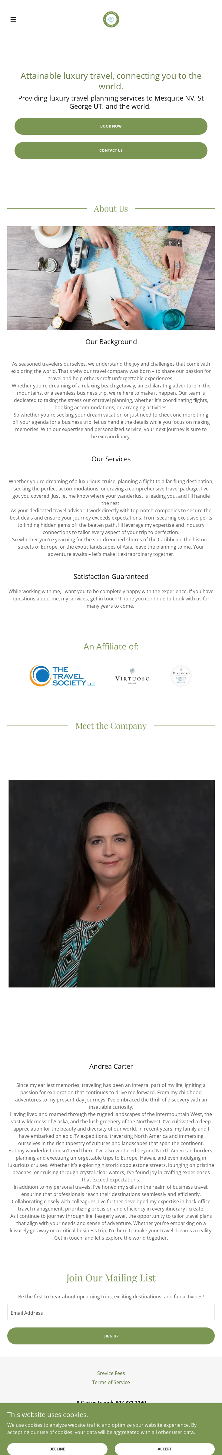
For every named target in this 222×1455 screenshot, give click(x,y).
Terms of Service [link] (111, 1382)
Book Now (111, 126)
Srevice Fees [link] (111, 1373)
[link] (111, 19)
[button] (22, 19)
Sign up (111, 1336)
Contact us (111, 150)
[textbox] (111, 1312)
